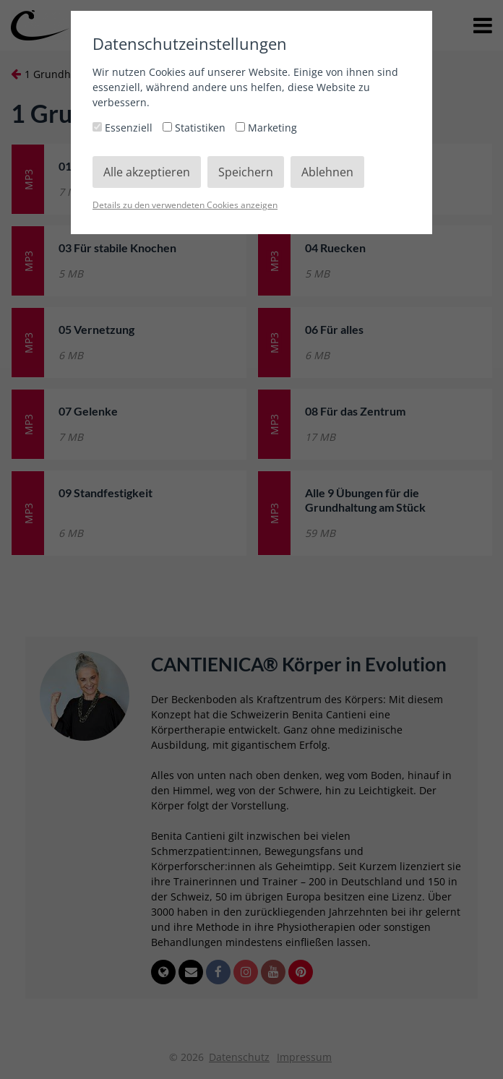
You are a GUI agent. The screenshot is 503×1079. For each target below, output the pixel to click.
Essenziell (124, 127)
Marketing (266, 127)
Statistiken (195, 127)
